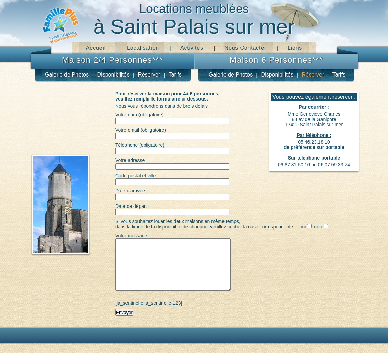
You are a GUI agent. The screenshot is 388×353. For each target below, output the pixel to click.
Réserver (149, 75)
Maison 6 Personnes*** (276, 59)
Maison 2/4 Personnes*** (112, 59)
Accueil (96, 48)
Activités (191, 48)
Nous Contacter (245, 48)
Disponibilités (113, 75)
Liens (295, 48)
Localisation (143, 48)
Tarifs (175, 75)
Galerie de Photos (67, 75)
